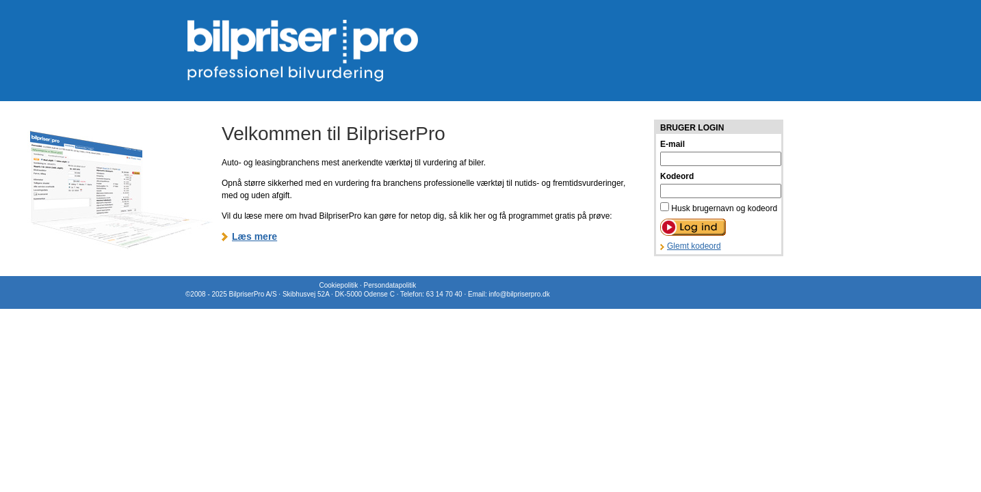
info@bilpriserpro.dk (519, 294)
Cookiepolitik (338, 285)
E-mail (672, 144)
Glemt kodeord (694, 246)
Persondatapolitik (389, 285)
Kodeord (677, 176)
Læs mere (254, 236)
